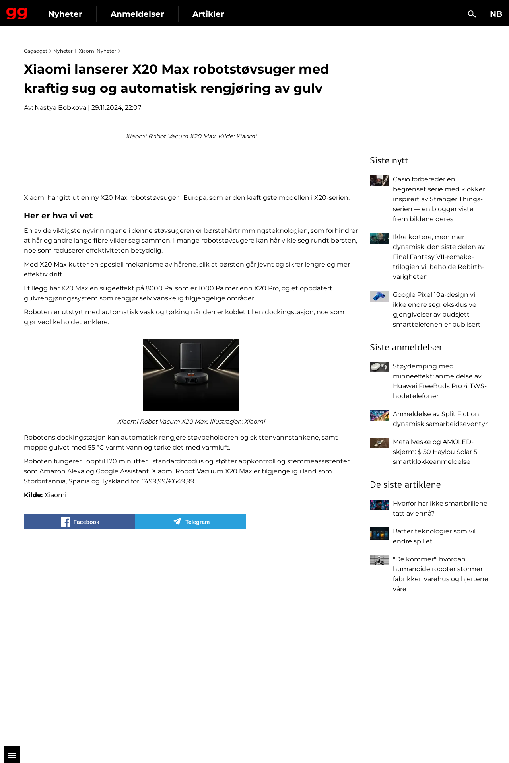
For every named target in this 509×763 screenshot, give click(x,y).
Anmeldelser (210, 14)
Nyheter (138, 14)
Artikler (281, 14)
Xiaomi (55, 692)
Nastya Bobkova (60, 107)
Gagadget (53, 10)
